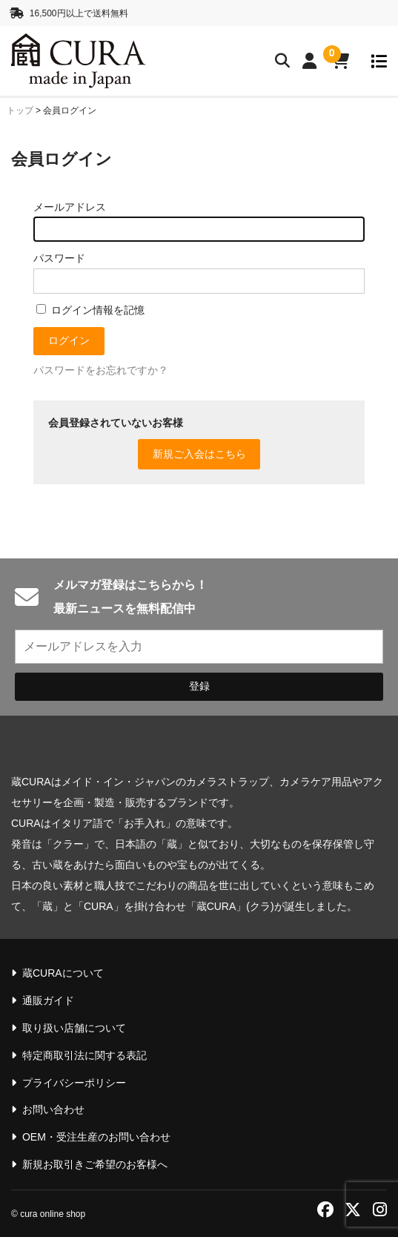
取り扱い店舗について (74, 1028)
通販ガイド (48, 1000)
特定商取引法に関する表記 (84, 1055)
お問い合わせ (53, 1109)
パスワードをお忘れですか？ (100, 370)
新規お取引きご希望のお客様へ (95, 1164)
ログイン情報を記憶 (90, 310)
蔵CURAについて (63, 973)
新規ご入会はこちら (199, 454)
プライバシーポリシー (74, 1083)
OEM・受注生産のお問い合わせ (96, 1137)
